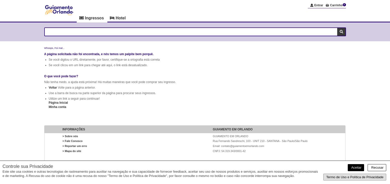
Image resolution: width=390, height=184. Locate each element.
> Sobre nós (70, 136)
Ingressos (92, 18)
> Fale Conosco (72, 140)
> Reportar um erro (74, 146)
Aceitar (356, 167)
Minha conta (57, 107)
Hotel (117, 18)
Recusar (376, 167)
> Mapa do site (71, 151)
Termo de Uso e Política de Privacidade (354, 177)
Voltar (53, 87)
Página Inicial (58, 102)
